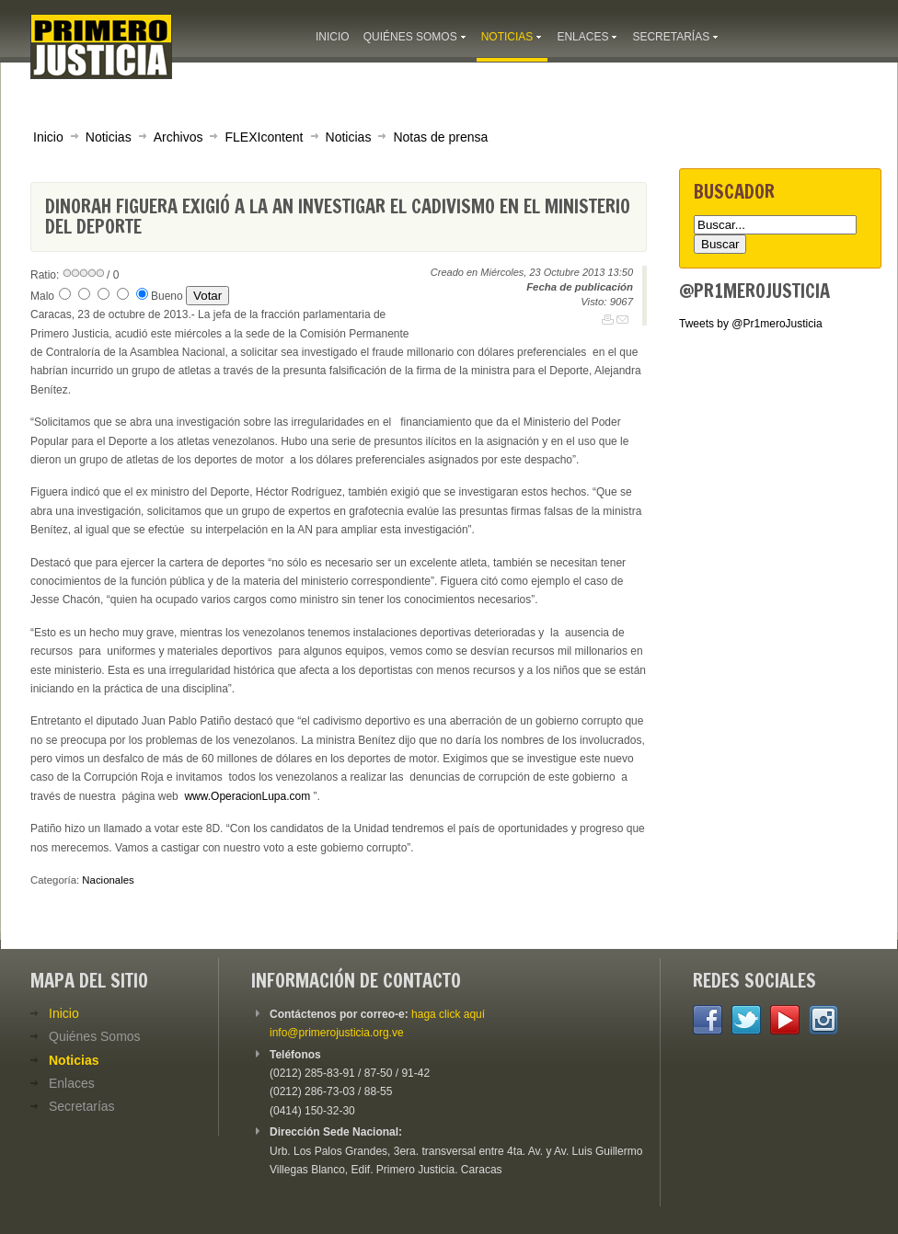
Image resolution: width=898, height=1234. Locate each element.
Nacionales (107, 880)
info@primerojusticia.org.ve (337, 1032)
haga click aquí (448, 1014)
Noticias (109, 137)
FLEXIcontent (263, 137)
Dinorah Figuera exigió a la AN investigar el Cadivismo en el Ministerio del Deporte (337, 216)
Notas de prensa (440, 137)
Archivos (178, 137)
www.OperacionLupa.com (247, 796)
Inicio (48, 137)
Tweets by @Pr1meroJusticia (751, 323)
